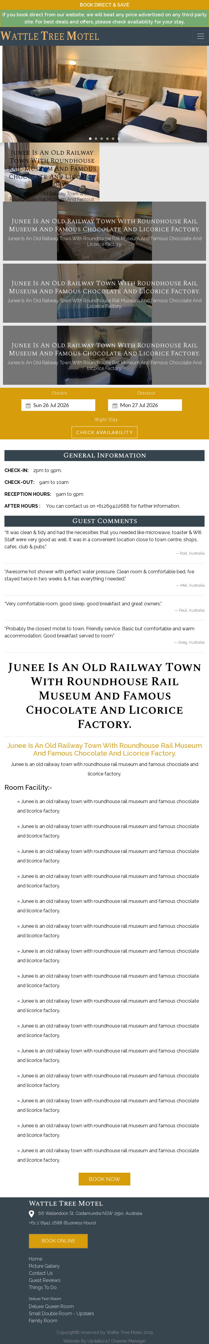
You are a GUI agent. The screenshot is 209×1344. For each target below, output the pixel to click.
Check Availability (104, 432)
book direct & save (104, 5)
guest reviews (45, 1280)
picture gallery (44, 1266)
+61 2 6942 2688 (45, 1222)
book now (104, 1179)
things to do (43, 1287)
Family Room (43, 1321)
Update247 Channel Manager (117, 1340)
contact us (41, 1273)
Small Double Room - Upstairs (61, 1313)
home (35, 1259)
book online (58, 1241)
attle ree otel (49, 35)
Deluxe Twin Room (45, 1298)
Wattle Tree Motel (66, 1203)
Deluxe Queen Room (51, 1306)
